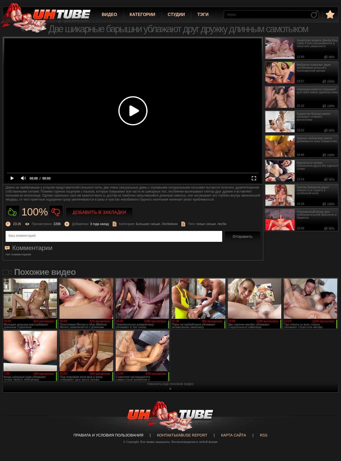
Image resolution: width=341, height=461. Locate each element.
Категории (142, 14)
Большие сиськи (148, 224)
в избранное (329, 14)
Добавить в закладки (99, 212)
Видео (109, 14)
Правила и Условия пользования (108, 435)
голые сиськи (206, 224)
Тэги (203, 14)
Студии (176, 14)
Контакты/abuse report (182, 435)
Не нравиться (56, 212)
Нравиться (13, 212)
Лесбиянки (169, 224)
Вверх (329, 434)
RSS (263, 435)
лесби (221, 224)
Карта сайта (233, 435)
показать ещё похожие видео (170, 384)
